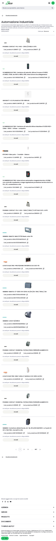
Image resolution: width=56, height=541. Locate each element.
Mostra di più (5, 29)
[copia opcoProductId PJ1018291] (12, 405)
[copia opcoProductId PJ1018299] (12, 353)
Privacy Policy (4, 535)
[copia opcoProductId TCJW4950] (12, 157)
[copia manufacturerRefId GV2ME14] (33, 187)
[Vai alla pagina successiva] (40, 449)
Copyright (31, 535)
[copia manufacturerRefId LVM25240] (34, 379)
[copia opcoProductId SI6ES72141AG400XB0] (16, 294)
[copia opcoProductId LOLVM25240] (13, 379)
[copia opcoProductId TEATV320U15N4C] (14, 131)
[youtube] (10, 501)
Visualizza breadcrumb (11, 15)
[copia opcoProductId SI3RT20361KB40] (14, 433)
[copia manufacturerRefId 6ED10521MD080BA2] (16, 327)
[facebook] (2, 501)
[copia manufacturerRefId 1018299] (31, 353)
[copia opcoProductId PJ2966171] (12, 49)
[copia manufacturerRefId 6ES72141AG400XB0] (16, 298)
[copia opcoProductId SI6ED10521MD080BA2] (16, 324)
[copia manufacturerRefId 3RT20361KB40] (38, 433)
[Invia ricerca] (52, 8)
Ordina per (40, 31)
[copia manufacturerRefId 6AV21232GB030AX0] (16, 242)
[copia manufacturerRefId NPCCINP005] (37, 103)
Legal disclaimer (24, 535)
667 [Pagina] (36, 449)
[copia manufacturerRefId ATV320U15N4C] (39, 131)
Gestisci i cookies (13, 535)
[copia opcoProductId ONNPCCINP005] (14, 103)
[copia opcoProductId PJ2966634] (12, 213)
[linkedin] (8, 501)
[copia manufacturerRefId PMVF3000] (34, 268)
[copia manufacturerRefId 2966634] (33, 213)
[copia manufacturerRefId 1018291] (31, 405)
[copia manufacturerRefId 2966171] (31, 49)
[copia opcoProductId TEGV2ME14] (13, 187)
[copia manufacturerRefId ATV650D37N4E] (39, 77)
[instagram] (5, 501)
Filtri (4, 538)
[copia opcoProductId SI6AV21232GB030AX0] (16, 239)
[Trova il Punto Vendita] (49, 3)
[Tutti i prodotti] (3, 3)
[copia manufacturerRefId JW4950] (32, 157)
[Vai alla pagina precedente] (2, 15)
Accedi (16, 56)
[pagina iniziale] (9, 3)
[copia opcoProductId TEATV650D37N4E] (14, 77)
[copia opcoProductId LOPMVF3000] (13, 268)
